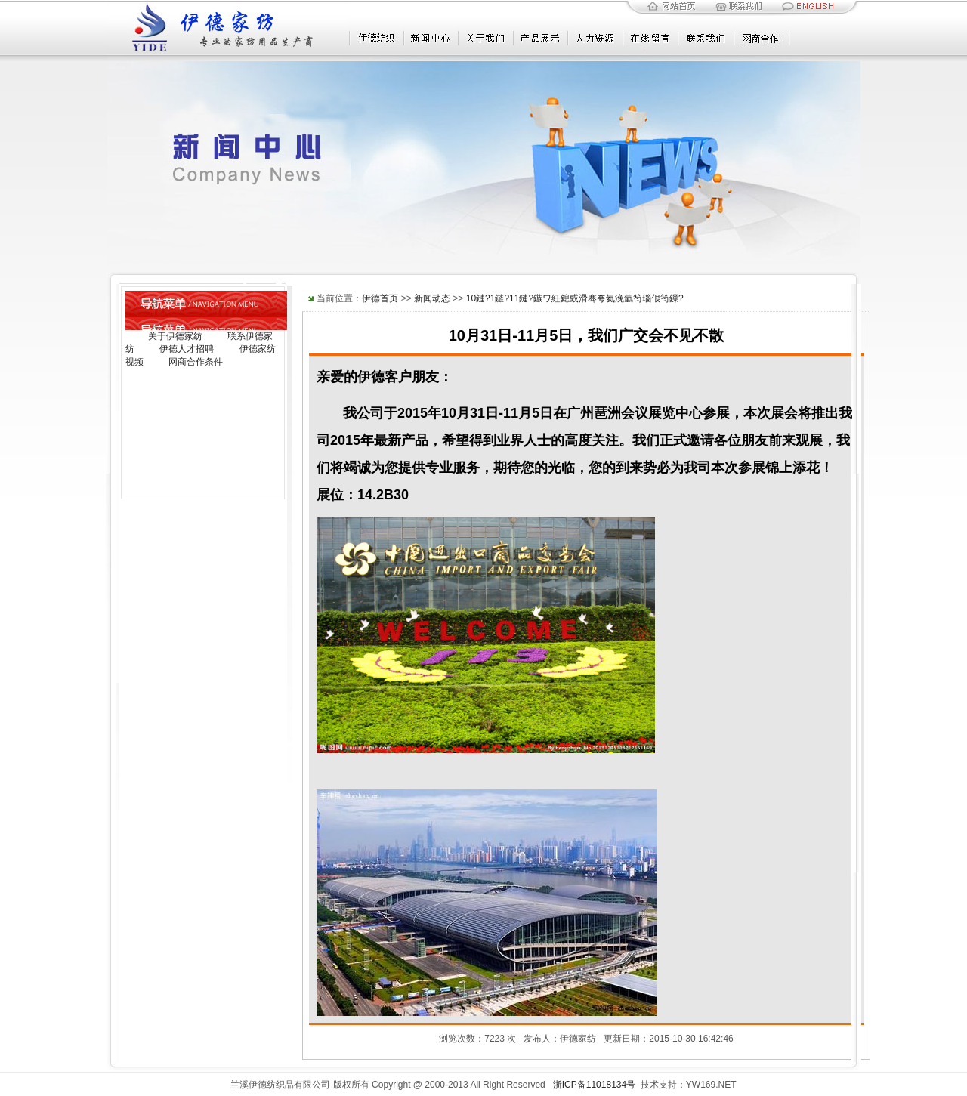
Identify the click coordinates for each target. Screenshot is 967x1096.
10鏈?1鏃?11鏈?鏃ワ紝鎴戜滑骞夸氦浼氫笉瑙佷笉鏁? (575, 298)
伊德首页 (380, 298)
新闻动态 (432, 298)
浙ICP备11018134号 (594, 1084)
